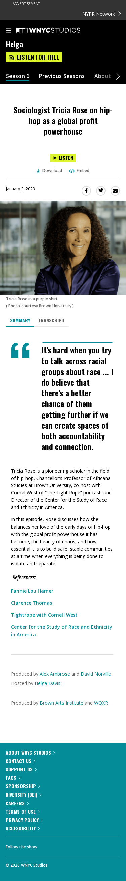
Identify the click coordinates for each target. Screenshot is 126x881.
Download (49, 170)
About (102, 76)
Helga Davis (47, 683)
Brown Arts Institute (61, 703)
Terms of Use (23, 811)
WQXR (101, 703)
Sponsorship (23, 785)
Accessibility (23, 828)
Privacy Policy (24, 819)
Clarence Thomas (31, 603)
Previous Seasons (62, 76)
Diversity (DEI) (23, 794)
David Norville (96, 674)
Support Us (21, 769)
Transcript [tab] (51, 320)
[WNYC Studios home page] (56, 30)
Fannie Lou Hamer (32, 591)
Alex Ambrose (55, 674)
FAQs (13, 777)
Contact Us (20, 760)
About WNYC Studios (30, 752)
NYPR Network (101, 14)
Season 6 (17, 76)
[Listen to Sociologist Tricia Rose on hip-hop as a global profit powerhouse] (63, 158)
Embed (78, 170)
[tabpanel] (63, 490)
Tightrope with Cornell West (44, 615)
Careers (17, 803)
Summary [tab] (20, 320)
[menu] (8, 31)
